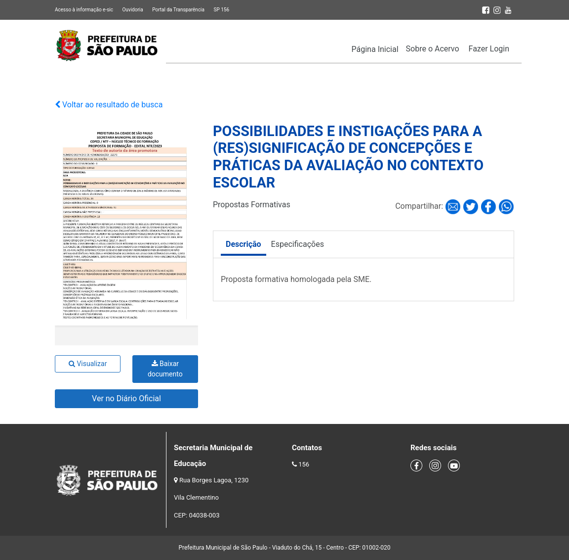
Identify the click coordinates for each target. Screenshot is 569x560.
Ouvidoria (132, 9)
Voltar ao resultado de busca (109, 104)
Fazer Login (489, 48)
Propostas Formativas (251, 204)
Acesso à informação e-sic (84, 9)
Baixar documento (165, 369)
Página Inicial (375, 49)
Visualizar (88, 364)
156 (303, 464)
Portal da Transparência (178, 9)
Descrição (243, 244)
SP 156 (221, 9)
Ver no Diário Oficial (126, 398)
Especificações (297, 244)
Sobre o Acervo (432, 48)
